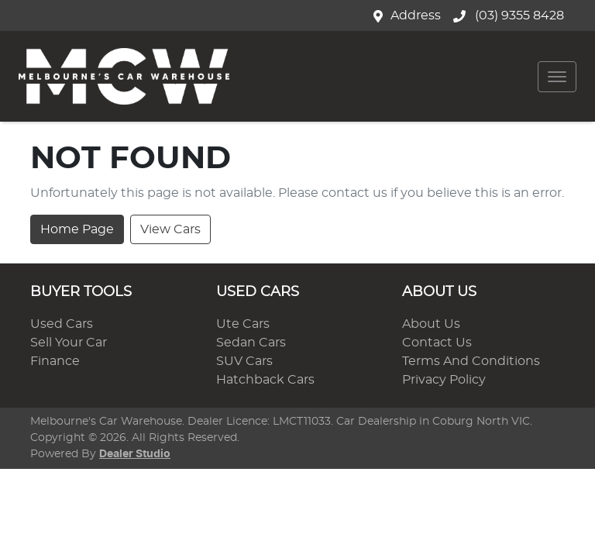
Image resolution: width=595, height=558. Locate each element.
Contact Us (437, 342)
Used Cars (61, 324)
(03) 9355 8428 (518, 15)
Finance (55, 361)
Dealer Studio (134, 454)
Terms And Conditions (471, 361)
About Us (431, 324)
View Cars (170, 229)
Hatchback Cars (265, 380)
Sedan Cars (251, 342)
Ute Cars (243, 324)
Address (415, 15)
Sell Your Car (68, 342)
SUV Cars (244, 361)
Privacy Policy (444, 380)
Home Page (77, 229)
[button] (557, 76)
